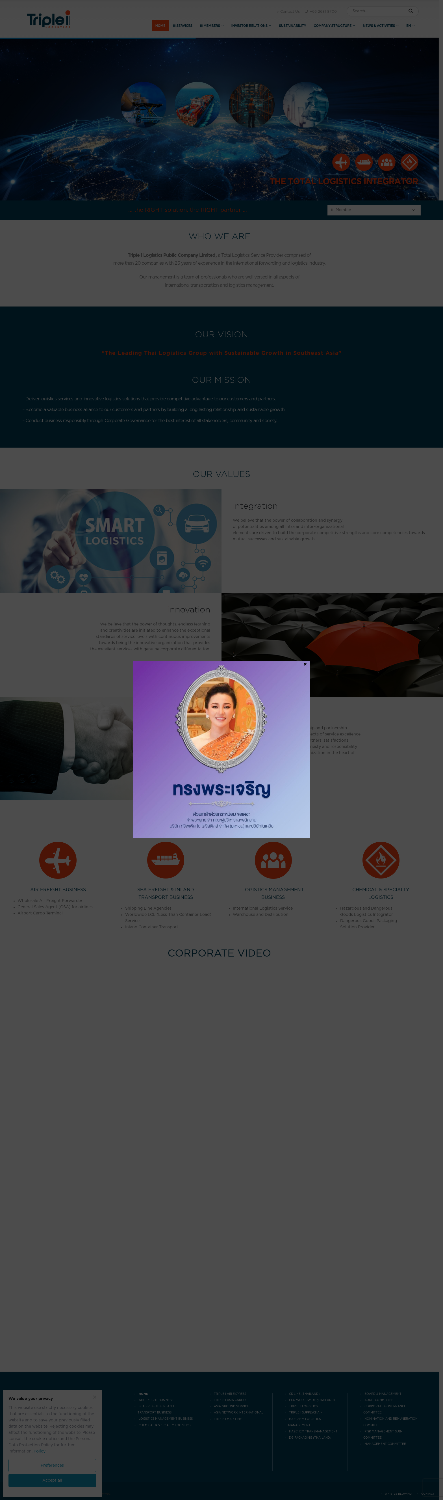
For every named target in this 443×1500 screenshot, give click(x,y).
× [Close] (305, 664)
